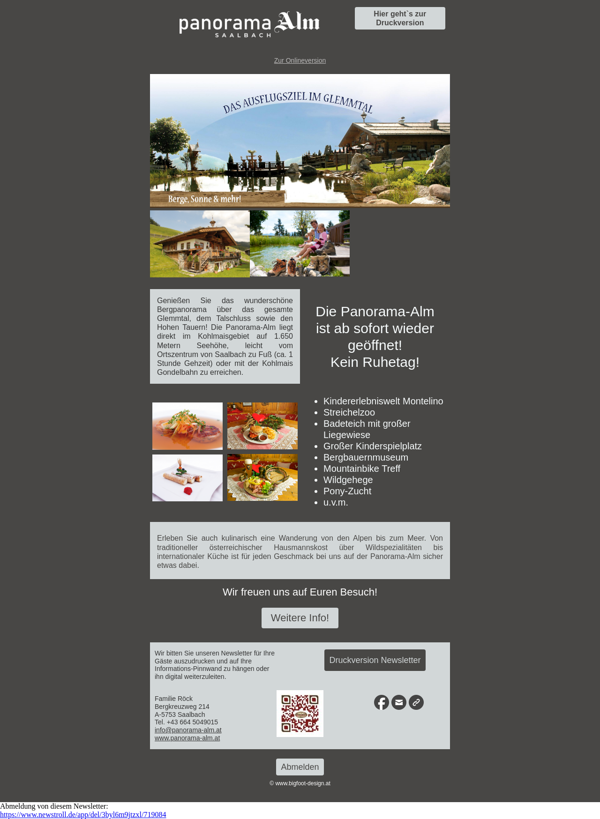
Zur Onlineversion (300, 60)
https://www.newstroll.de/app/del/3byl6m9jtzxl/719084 (83, 815)
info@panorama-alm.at (188, 730)
